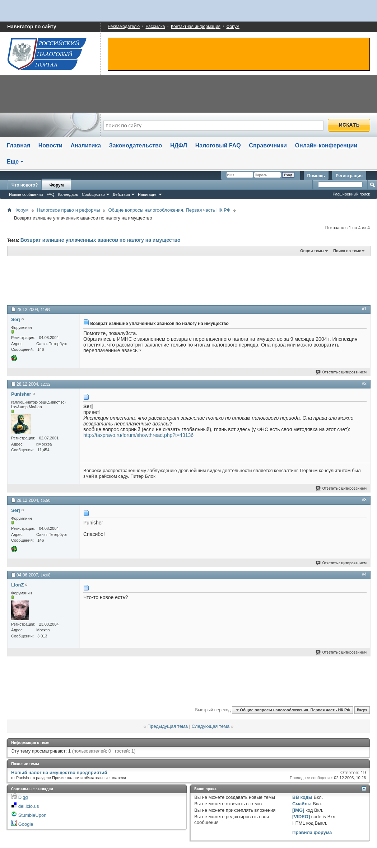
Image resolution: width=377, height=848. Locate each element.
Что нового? (24, 185)
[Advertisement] (183, 280)
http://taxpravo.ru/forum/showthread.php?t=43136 (138, 435)
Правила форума (312, 832)
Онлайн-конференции (326, 145)
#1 (364, 308)
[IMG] (298, 810)
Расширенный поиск (351, 194)
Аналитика (85, 145)
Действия (121, 194)
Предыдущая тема (168, 726)
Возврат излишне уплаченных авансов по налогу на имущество (100, 240)
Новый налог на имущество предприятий (59, 772)
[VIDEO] (301, 816)
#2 (364, 383)
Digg (23, 797)
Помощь (316, 175)
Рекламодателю (124, 26)
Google (25, 824)
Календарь (68, 194)
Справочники (268, 145)
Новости (50, 145)
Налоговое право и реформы (68, 210)
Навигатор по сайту (31, 26)
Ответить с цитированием (341, 372)
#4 (364, 574)
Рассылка (155, 26)
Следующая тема (211, 726)
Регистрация (349, 175)
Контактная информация (195, 26)
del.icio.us (28, 806)
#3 (364, 499)
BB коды (302, 797)
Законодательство (135, 145)
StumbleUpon (32, 815)
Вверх (362, 710)
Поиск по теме (347, 251)
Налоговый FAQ (218, 145)
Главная (18, 145)
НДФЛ (178, 145)
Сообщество (93, 194)
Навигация (147, 194)
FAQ (50, 194)
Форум (232, 26)
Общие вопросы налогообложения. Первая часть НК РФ (169, 210)
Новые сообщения (26, 194)
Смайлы (301, 803)
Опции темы (312, 251)
